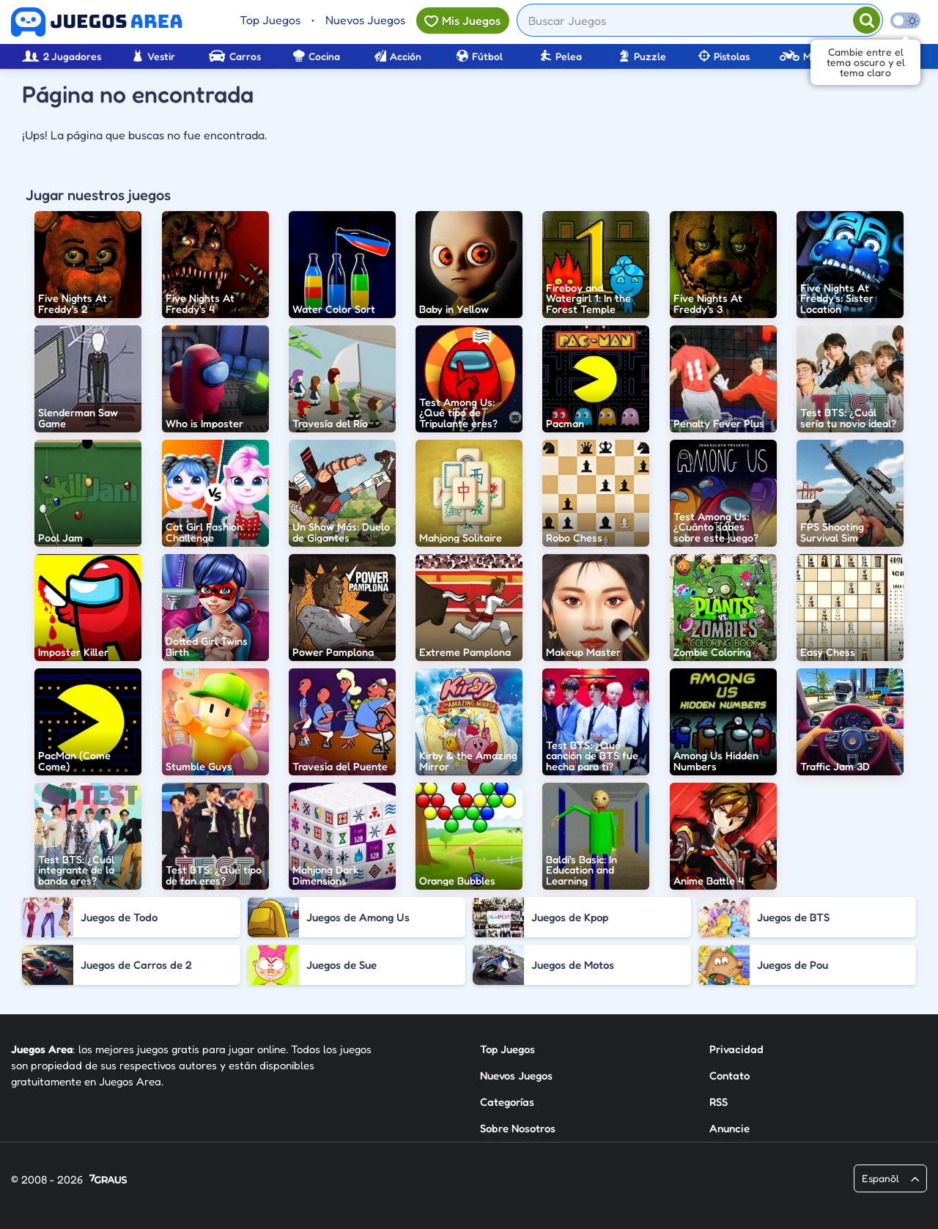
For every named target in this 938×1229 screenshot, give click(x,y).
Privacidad (736, 1049)
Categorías (507, 1102)
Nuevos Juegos (365, 19)
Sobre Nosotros (517, 1128)
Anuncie (729, 1128)
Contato (729, 1075)
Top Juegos (270, 19)
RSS (718, 1102)
